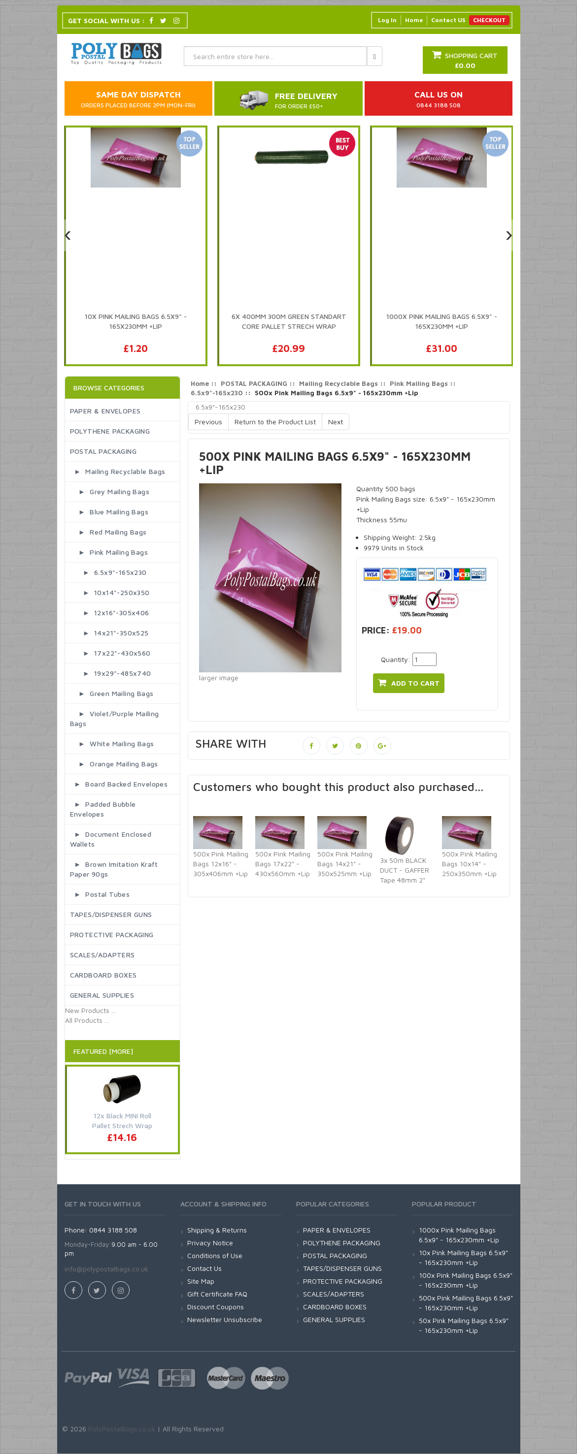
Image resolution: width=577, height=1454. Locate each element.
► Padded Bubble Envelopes (103, 809)
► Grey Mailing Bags (109, 491)
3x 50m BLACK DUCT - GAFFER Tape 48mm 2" (404, 870)
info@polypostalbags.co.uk (106, 1268)
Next (335, 421)
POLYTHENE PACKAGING (110, 431)
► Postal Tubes (100, 894)
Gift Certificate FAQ (217, 1294)
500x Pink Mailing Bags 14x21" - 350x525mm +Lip (345, 864)
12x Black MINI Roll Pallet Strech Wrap (122, 1120)
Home (414, 20)
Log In (387, 20)
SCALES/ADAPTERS (102, 954)
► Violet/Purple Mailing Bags (114, 718)
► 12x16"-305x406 (109, 612)
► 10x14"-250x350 (110, 592)
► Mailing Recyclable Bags (118, 471)
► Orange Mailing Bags (114, 763)
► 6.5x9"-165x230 (108, 572)
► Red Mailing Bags (108, 532)
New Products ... (90, 1010)
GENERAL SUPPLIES (102, 995)
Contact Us (204, 1268)
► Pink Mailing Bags (109, 552)
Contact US (448, 20)
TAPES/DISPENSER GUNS (111, 914)
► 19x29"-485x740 (110, 673)
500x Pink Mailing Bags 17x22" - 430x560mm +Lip (282, 864)
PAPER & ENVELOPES (105, 411)
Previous (208, 421)
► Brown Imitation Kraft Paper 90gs (114, 869)
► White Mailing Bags (112, 743)
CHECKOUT (489, 20)
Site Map (200, 1281)
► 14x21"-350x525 (109, 633)
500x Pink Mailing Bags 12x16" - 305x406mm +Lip (220, 864)
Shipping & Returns (217, 1230)
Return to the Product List (275, 421)
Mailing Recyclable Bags (338, 383)
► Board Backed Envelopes (119, 784)
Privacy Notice (210, 1242)
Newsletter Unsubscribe (224, 1319)
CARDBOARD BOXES (103, 975)
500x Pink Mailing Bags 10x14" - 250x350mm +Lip (469, 864)
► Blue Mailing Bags (109, 511)
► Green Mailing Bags (112, 693)
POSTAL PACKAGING (103, 451)
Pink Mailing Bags (419, 383)
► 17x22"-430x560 (110, 653)
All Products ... (87, 1020)
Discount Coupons (215, 1306)
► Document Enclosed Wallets (111, 839)
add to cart (409, 682)
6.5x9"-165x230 (217, 393)
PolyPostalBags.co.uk (121, 1428)
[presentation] (68, 235)
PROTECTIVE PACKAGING (112, 934)
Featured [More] (103, 1051)
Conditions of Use (214, 1255)
